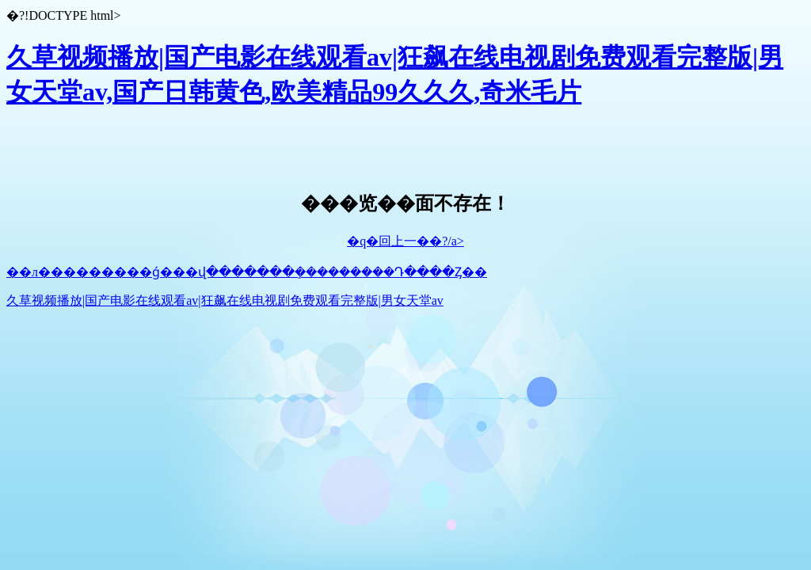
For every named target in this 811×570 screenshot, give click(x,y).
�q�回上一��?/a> (405, 241)
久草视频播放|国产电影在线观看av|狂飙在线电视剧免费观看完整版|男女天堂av (225, 300)
